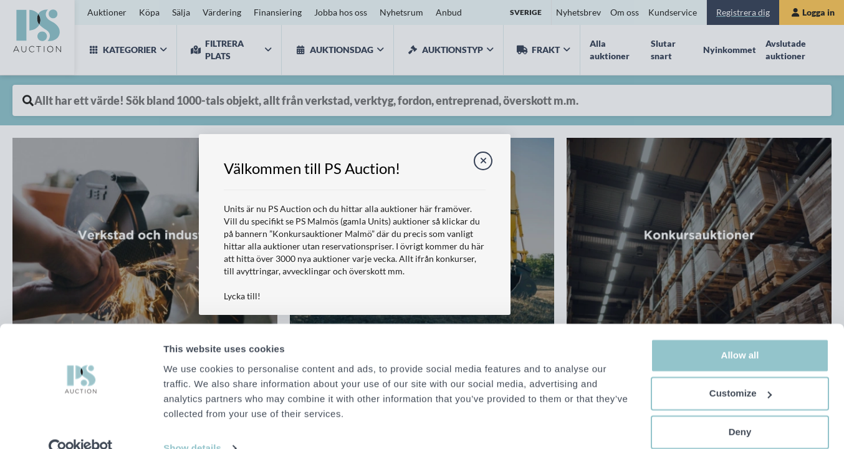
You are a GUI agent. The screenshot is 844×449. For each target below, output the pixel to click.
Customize (740, 369)
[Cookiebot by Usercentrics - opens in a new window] (80, 424)
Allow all (740, 331)
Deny (740, 408)
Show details (192, 424)
